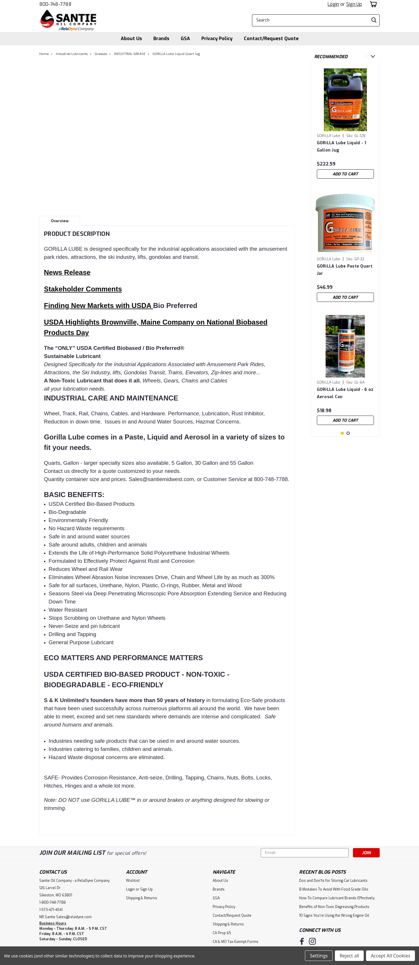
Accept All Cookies (390, 955)
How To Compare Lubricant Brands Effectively (336, 898)
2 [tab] (348, 463)
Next (373, 56)
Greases (101, 54)
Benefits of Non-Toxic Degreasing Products (334, 907)
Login (333, 4)
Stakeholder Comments (83, 289)
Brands (161, 38)
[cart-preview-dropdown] (372, 4)
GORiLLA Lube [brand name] (328, 135)
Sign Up (354, 4)
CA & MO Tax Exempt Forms (235, 941)
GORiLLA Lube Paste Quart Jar (345, 269)
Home (44, 54)
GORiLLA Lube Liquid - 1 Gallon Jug (341, 146)
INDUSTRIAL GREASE (129, 54)
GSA (185, 38)
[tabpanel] (345, 123)
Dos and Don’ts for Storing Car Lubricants (333, 880)
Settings (319, 955)
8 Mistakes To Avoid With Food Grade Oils (333, 889)
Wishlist (133, 880)
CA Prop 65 (222, 933)
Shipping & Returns (141, 898)
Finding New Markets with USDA (98, 305)
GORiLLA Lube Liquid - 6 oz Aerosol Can (345, 393)
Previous (367, 56)
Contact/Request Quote (271, 38)
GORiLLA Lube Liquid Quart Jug (176, 54)
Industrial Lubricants (72, 54)
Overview (60, 220)
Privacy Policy (216, 38)
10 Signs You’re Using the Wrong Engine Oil (334, 915)
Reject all (349, 955)
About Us (131, 38)
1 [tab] (342, 463)
